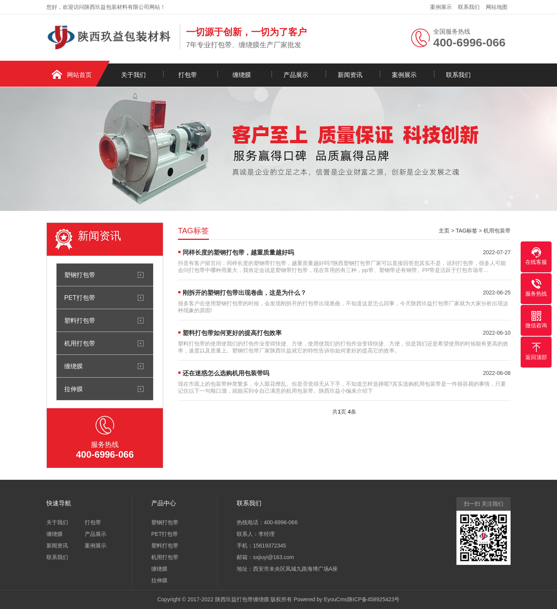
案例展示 (441, 7)
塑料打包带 (79, 320)
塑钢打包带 (79, 274)
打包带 (187, 75)
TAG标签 (466, 231)
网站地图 (496, 7)
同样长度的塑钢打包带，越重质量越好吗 (238, 252)
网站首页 (79, 75)
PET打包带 (79, 297)
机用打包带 (79, 343)
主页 (444, 231)
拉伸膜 (73, 388)
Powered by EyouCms (319, 599)
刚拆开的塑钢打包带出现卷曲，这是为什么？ (244, 292)
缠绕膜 (241, 75)
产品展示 (296, 75)
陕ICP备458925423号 (373, 599)
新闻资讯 (350, 75)
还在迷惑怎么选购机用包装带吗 (226, 373)
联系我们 (469, 7)
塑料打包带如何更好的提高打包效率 (232, 333)
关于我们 (133, 75)
